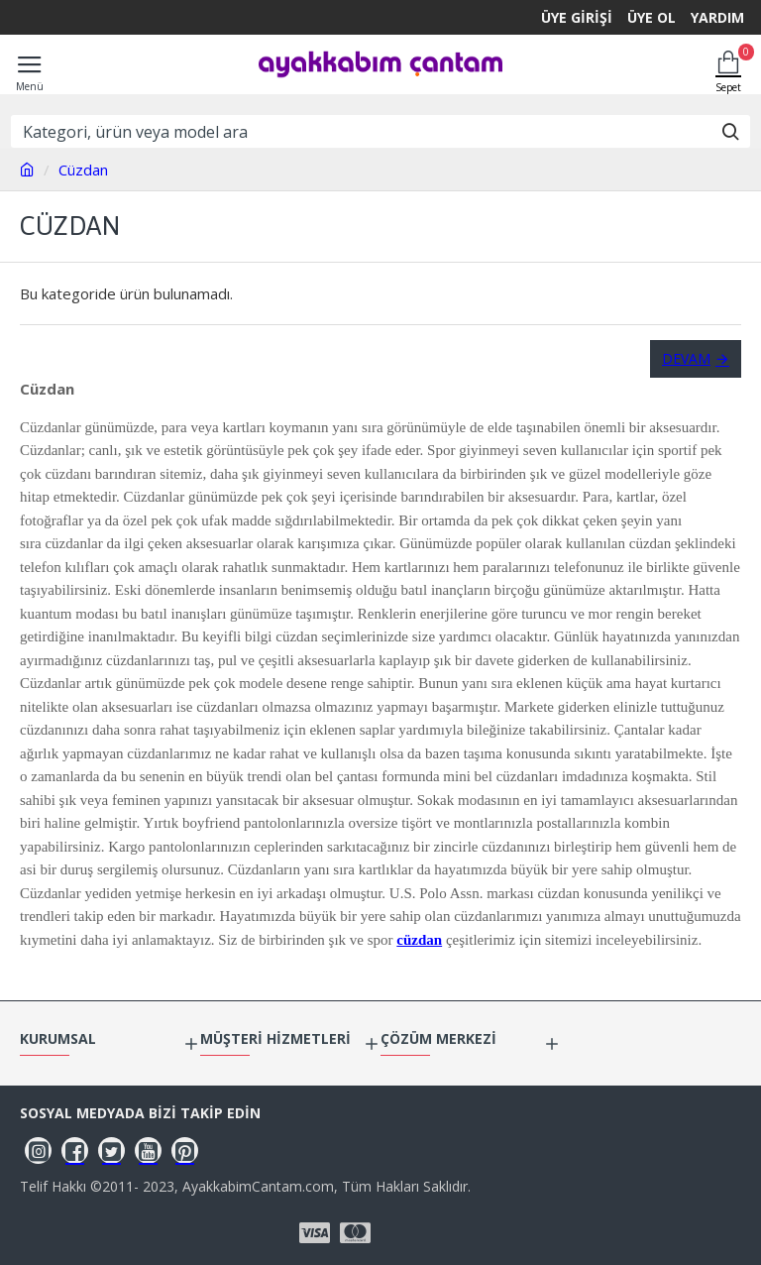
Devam (686, 358)
